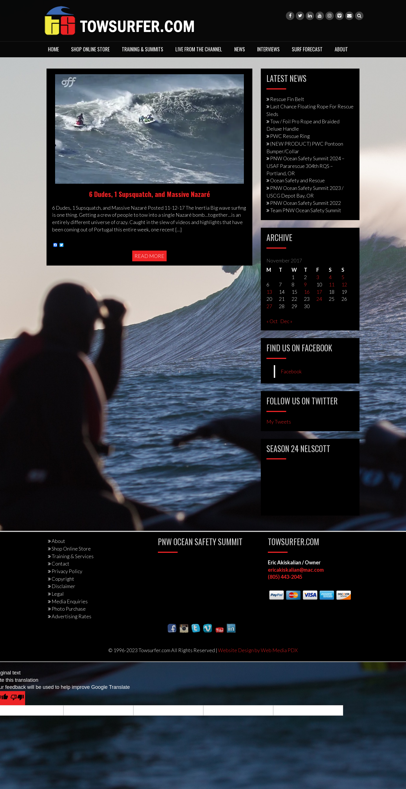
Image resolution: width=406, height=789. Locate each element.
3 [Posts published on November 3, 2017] (317, 277)
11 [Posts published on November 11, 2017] (331, 284)
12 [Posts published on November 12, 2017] (344, 284)
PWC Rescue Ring (290, 136)
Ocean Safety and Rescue (297, 180)
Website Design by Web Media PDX (258, 650)
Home (53, 49)
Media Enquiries (70, 601)
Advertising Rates (71, 616)
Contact (60, 563)
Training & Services (73, 556)
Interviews (268, 49)
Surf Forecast (307, 49)
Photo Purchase (69, 609)
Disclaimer (63, 586)
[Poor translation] (17, 698)
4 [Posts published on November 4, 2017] (330, 277)
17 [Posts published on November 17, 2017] (319, 292)
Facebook (291, 371)
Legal (58, 594)
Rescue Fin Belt (287, 99)
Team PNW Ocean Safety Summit (305, 210)
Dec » (286, 321)
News (239, 49)
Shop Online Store (90, 49)
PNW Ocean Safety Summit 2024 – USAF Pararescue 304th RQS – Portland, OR (305, 165)
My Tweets (278, 421)
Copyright (63, 579)
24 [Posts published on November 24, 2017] (319, 299)
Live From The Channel (198, 49)
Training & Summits (142, 49)
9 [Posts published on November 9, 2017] (305, 284)
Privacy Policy (67, 571)
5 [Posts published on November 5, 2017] (342, 277)
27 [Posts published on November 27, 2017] (269, 306)
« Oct (272, 321)
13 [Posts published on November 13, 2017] (269, 292)
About (341, 49)
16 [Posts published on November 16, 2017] (307, 292)
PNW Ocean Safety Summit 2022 (305, 203)
